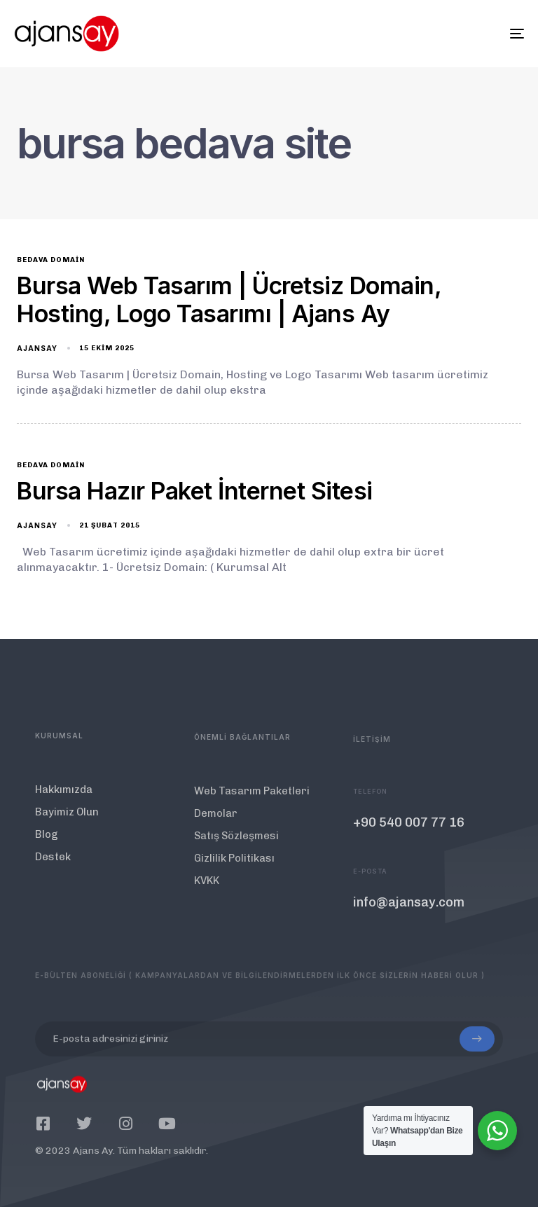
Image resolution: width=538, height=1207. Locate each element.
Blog (46, 847)
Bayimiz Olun (67, 824)
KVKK (206, 901)
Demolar (215, 834)
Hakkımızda (63, 802)
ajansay (37, 348)
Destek (53, 869)
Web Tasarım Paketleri (252, 812)
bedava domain (51, 260)
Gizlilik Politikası (234, 879)
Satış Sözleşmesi (236, 856)
